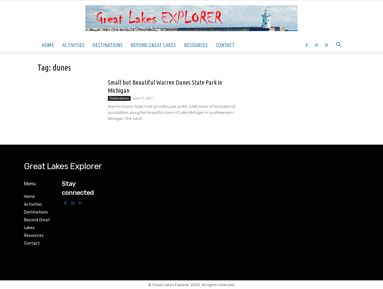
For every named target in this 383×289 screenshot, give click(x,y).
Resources (196, 45)
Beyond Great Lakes (153, 45)
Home (48, 45)
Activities (73, 45)
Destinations (108, 45)
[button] (339, 45)
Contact (225, 45)
